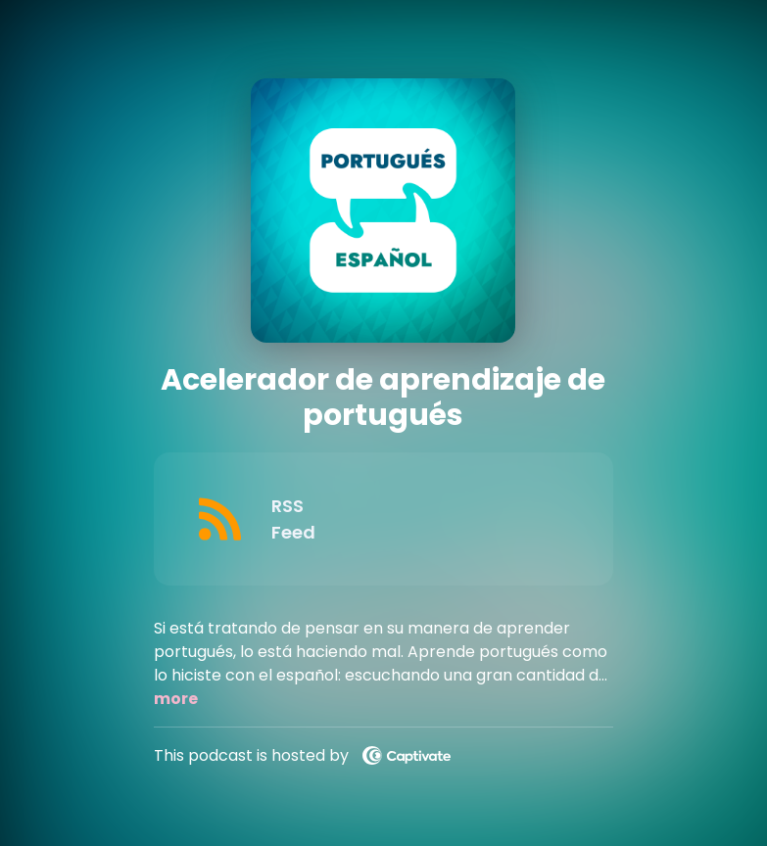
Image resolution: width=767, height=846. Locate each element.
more (176, 698)
